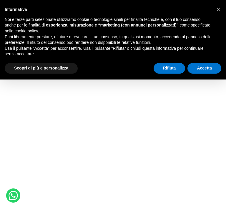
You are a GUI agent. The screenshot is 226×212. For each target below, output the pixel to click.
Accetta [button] (204, 68)
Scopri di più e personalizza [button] (41, 68)
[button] (218, 9)
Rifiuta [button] (169, 68)
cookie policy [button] (26, 31)
